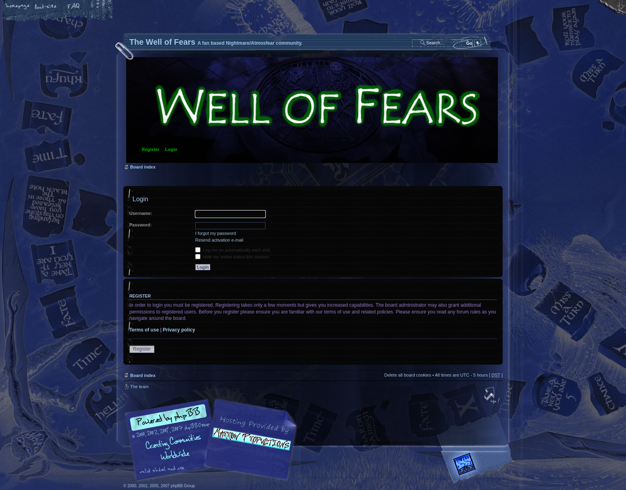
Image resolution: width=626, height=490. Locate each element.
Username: (140, 213)
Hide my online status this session (232, 256)
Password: (140, 224)
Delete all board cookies (407, 375)
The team (139, 386)
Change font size (46, 6)
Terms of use (144, 330)
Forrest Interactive (479, 467)
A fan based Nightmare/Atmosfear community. (249, 445)
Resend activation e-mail (219, 240)
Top (493, 396)
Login (171, 149)
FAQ (74, 6)
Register (150, 149)
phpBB (213, 440)
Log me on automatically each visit (232, 250)
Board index (312, 110)
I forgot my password (215, 233)
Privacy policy (179, 330)
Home (18, 6)
